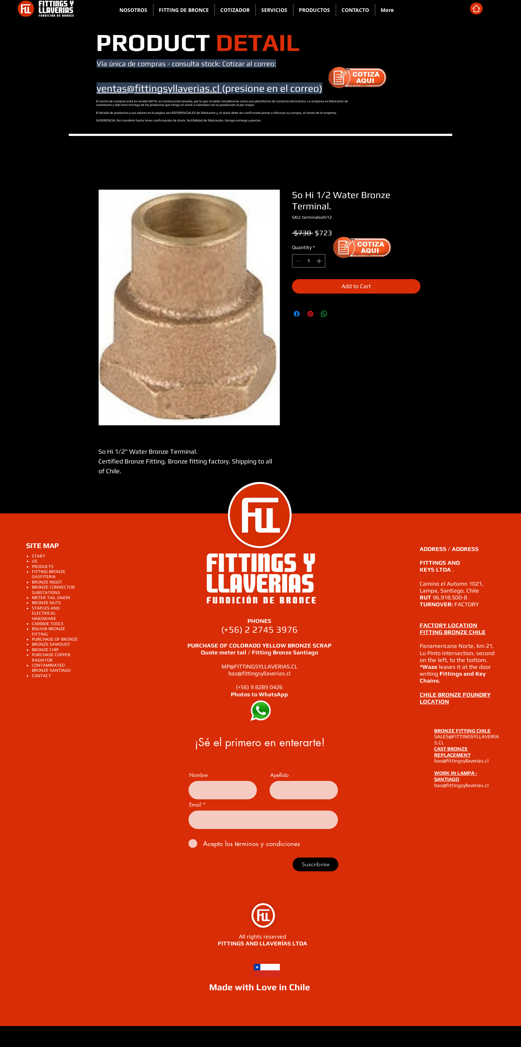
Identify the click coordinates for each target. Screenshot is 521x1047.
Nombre (198, 775)
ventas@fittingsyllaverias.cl (159, 88)
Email (195, 804)
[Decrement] (297, 261)
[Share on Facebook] (296, 313)
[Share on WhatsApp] (324, 313)
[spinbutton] (308, 261)
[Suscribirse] (315, 864)
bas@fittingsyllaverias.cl (259, 673)
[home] (476, 8)
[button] (274, 10)
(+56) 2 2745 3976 (259, 629)
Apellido (279, 775)
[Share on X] (338, 313)
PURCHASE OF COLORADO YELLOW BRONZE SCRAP (259, 645)
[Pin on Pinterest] (310, 313)
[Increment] (319, 261)
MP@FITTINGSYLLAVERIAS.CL (259, 666)
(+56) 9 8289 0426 (259, 687)
